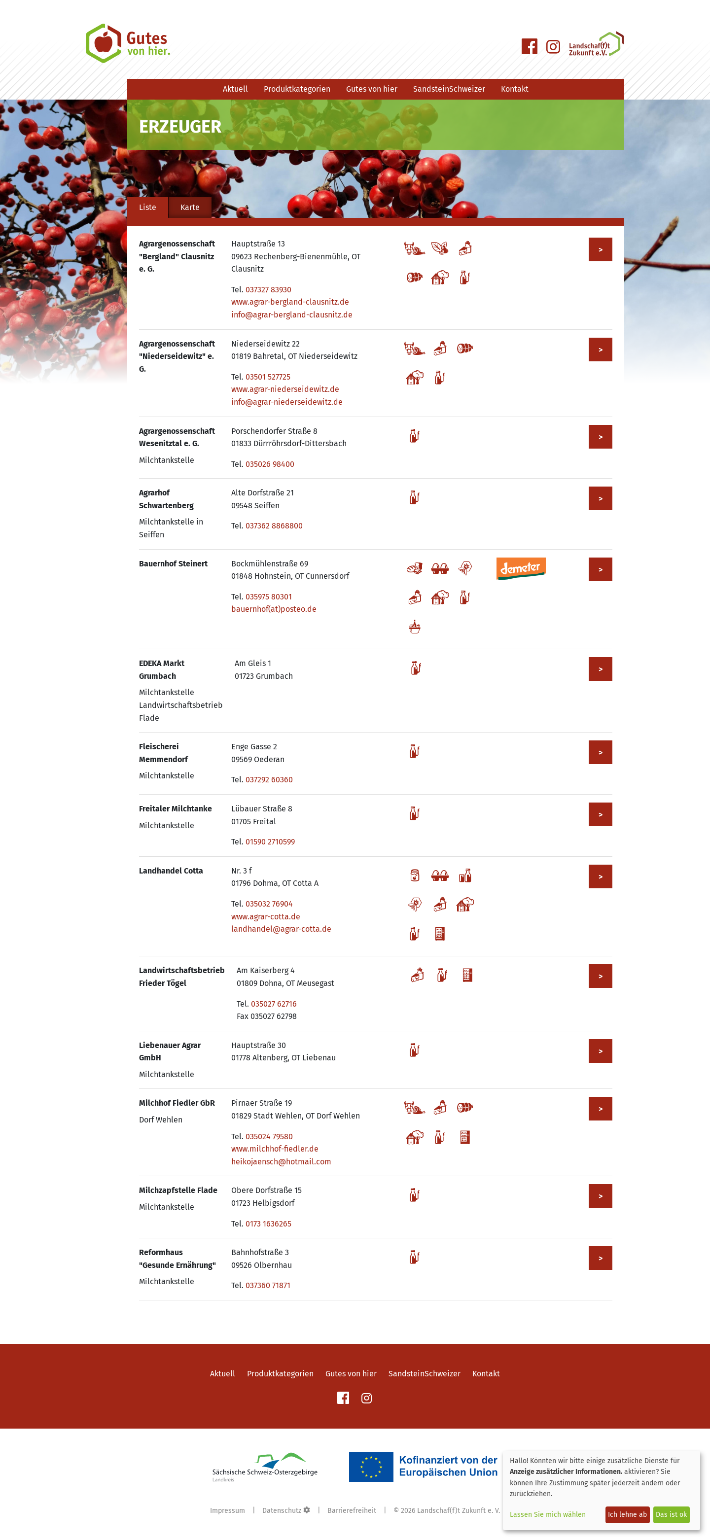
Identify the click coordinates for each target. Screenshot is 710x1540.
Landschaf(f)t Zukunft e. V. (458, 1510)
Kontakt (515, 89)
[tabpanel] (375, 769)
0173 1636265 (268, 1223)
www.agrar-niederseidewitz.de (285, 389)
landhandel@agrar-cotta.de (281, 929)
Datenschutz (281, 1510)
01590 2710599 (270, 841)
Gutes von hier (371, 89)
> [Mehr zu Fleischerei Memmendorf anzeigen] (601, 752)
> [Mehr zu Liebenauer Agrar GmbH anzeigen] (601, 1051)
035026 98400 (270, 464)
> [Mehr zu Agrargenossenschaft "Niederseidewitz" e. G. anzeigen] (601, 349)
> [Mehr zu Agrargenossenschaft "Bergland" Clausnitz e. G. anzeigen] (601, 249)
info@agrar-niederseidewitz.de (287, 402)
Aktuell (235, 89)
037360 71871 (268, 1285)
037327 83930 (268, 289)
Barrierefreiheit (351, 1510)
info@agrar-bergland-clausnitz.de (292, 314)
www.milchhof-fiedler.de (275, 1149)
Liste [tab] (147, 207)
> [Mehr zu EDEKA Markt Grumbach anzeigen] (601, 669)
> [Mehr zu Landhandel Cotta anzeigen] (601, 876)
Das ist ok (671, 1514)
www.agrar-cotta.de (265, 916)
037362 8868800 (274, 525)
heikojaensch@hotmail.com (281, 1161)
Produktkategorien (297, 89)
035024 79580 (269, 1136)
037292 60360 (269, 779)
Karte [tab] (190, 207)
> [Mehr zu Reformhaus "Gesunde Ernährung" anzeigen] (601, 1258)
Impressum (227, 1510)
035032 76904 (269, 904)
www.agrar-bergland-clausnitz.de (290, 302)
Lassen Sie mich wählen (548, 1514)
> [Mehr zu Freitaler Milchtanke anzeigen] (601, 814)
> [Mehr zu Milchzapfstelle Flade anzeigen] (601, 1196)
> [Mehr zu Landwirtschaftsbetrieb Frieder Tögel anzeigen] (601, 976)
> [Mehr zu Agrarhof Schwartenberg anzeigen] (601, 498)
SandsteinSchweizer (449, 89)
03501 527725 (268, 377)
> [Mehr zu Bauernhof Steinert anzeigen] (601, 569)
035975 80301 (269, 596)
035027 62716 (274, 1004)
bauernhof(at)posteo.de (274, 609)
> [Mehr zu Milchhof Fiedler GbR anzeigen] (601, 1109)
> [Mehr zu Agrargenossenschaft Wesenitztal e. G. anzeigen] (601, 437)
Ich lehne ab (627, 1514)
